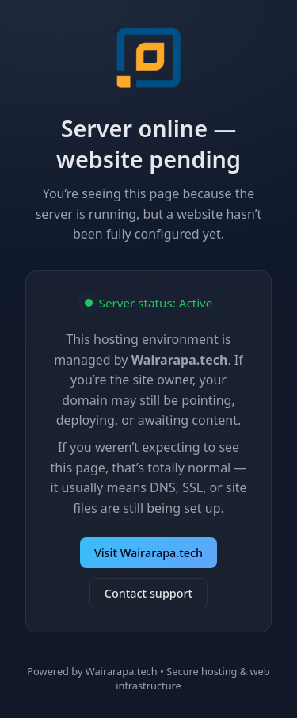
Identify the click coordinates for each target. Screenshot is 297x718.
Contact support (148, 593)
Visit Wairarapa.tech (148, 552)
